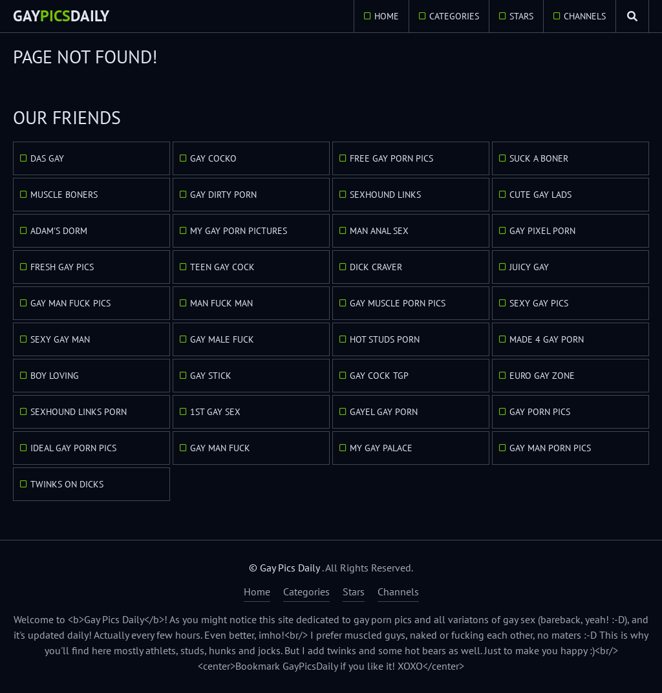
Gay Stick (210, 375)
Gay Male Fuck (222, 339)
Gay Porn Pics (539, 412)
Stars (521, 16)
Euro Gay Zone (542, 375)
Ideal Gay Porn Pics (73, 448)
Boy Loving (54, 375)
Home (386, 16)
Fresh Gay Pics (62, 267)
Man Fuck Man (221, 303)
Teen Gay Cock (222, 267)
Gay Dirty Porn (223, 194)
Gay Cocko (213, 158)
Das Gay (47, 158)
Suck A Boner (538, 158)
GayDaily (61, 16)
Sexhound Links (385, 194)
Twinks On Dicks (66, 484)
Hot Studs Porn (385, 339)
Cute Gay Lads (540, 194)
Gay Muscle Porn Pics (397, 303)
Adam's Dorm (58, 231)
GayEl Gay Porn (384, 412)
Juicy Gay (529, 267)
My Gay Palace (381, 448)
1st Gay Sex (215, 412)
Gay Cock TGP (379, 375)
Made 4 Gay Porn (546, 339)
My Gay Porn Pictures (238, 231)
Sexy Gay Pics (538, 303)
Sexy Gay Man (60, 339)
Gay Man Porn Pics (550, 448)
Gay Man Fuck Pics (70, 303)
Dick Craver (376, 267)
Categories (454, 16)
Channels (585, 16)
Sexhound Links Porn (78, 412)
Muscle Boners (64, 194)
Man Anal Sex (379, 231)
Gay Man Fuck (220, 448)
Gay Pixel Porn (542, 231)
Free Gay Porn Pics (391, 158)
